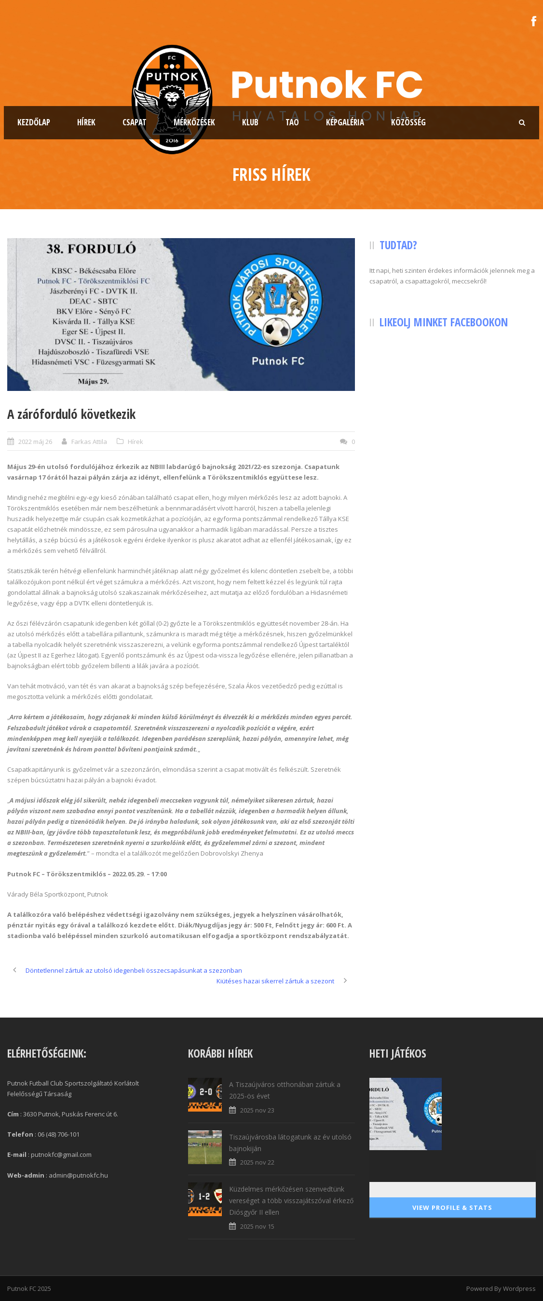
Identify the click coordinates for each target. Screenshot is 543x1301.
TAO (292, 122)
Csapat (134, 122)
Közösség (408, 122)
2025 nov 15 (257, 1226)
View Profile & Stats (452, 1207)
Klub (250, 122)
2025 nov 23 (257, 1110)
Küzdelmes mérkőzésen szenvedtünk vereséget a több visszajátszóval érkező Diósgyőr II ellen (291, 1200)
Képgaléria (345, 122)
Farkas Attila (89, 441)
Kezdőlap (33, 122)
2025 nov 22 (257, 1162)
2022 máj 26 (35, 441)
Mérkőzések (194, 122)
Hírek (86, 122)
